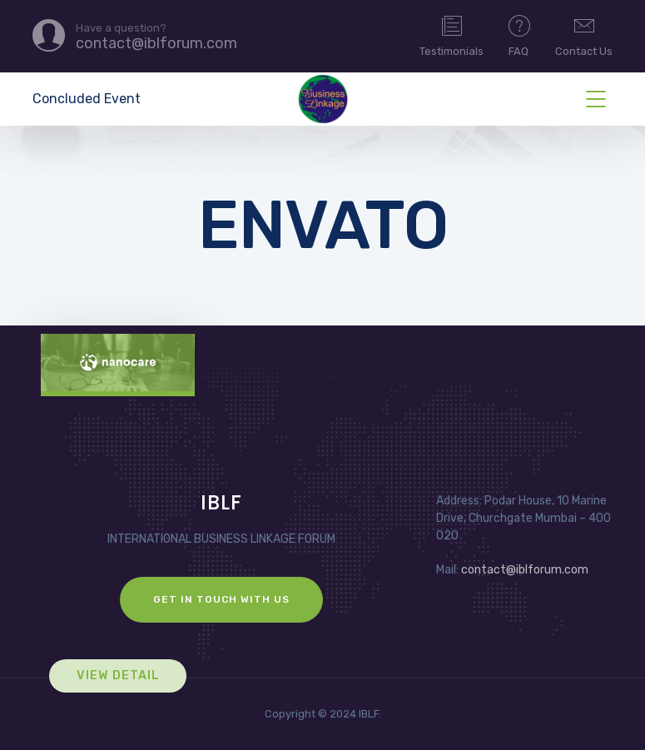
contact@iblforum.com (524, 570)
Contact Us (584, 34)
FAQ (519, 34)
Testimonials (451, 34)
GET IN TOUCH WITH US (221, 599)
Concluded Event (86, 99)
